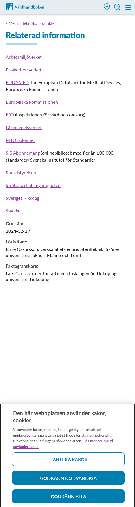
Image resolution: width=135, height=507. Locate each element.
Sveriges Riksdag (22, 198)
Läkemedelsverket (24, 127)
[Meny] (128, 8)
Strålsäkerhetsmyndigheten (33, 185)
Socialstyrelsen (21, 172)
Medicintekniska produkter (32, 23)
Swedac (14, 210)
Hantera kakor (68, 461)
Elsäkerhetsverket (23, 69)
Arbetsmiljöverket (24, 57)
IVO (10, 114)
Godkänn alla (68, 498)
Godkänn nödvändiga (68, 479)
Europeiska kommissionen (32, 102)
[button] (107, 7)
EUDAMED (17, 82)
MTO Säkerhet (20, 140)
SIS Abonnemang (23, 153)
